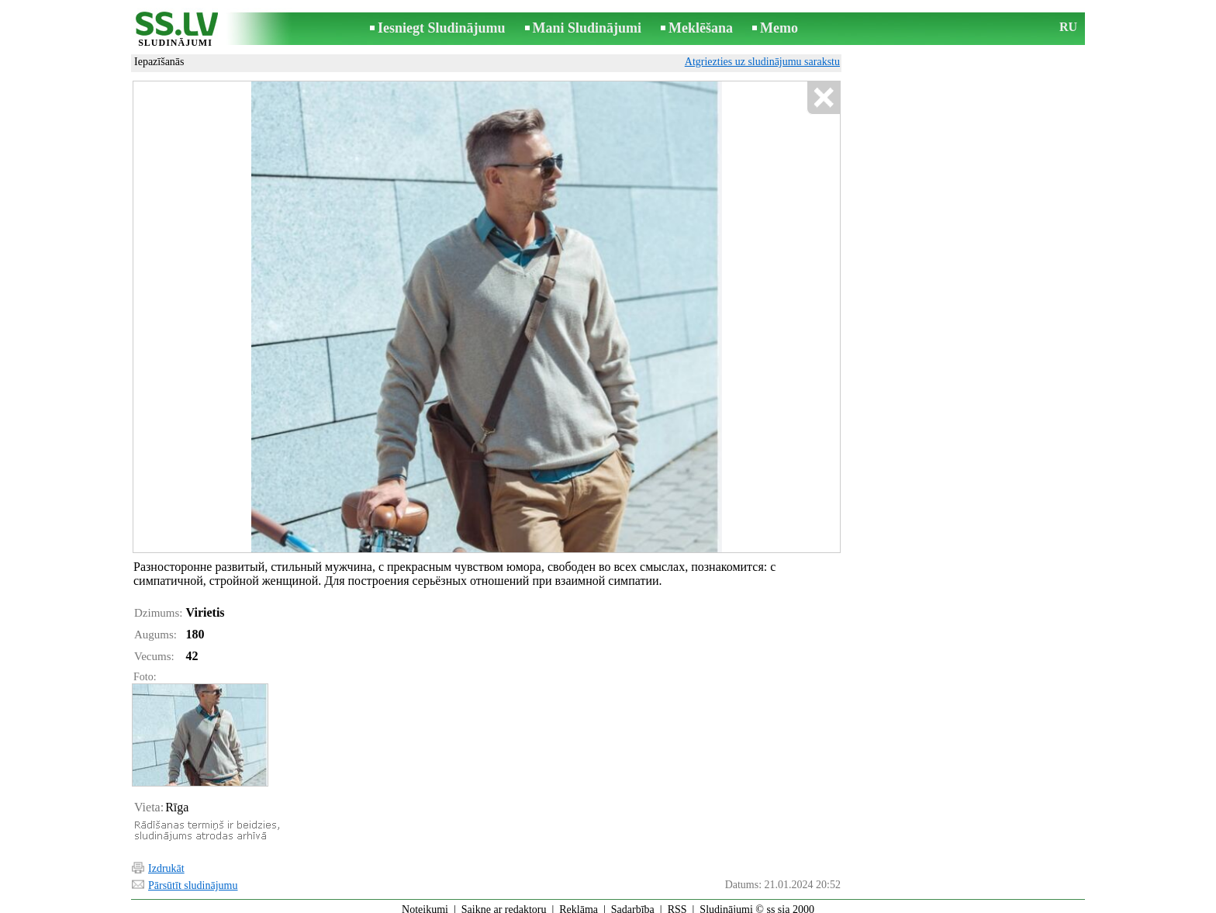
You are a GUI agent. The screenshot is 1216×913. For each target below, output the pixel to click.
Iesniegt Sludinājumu (442, 28)
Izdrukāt (166, 861)
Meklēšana (700, 28)
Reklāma (578, 902)
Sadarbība (633, 902)
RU (1068, 26)
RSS (677, 902)
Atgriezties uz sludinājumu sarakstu (762, 61)
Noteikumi (425, 902)
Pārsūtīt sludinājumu (193, 878)
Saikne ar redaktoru (504, 902)
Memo (779, 28)
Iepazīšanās (159, 61)
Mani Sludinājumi (587, 28)
